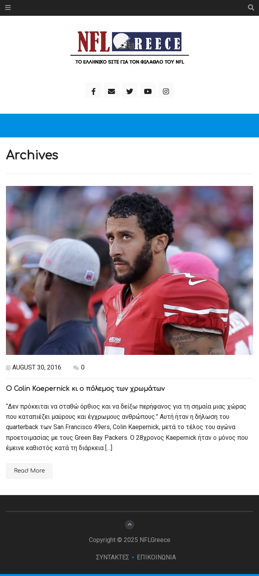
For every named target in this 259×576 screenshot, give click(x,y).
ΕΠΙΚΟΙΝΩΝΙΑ (156, 557)
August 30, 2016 (33, 367)
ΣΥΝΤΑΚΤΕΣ (112, 557)
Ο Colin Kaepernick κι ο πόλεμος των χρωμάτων (85, 388)
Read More (29, 471)
